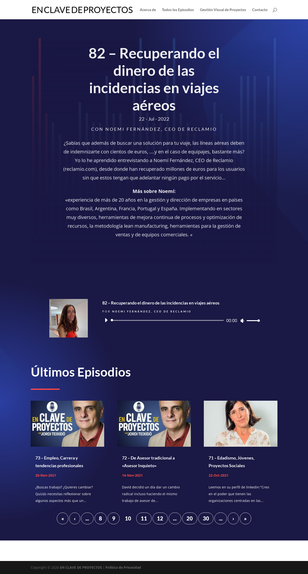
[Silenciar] (242, 320)
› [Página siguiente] (233, 518)
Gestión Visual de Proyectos (223, 10)
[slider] (168, 320)
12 (160, 518)
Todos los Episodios (178, 10)
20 (189, 518)
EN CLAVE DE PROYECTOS (81, 567)
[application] (180, 320)
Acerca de (148, 10)
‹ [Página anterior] (75, 518)
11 (144, 518)
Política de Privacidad (123, 567)
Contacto (260, 10)
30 (206, 518)
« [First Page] (62, 518)
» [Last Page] (245, 518)
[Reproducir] (106, 320)
